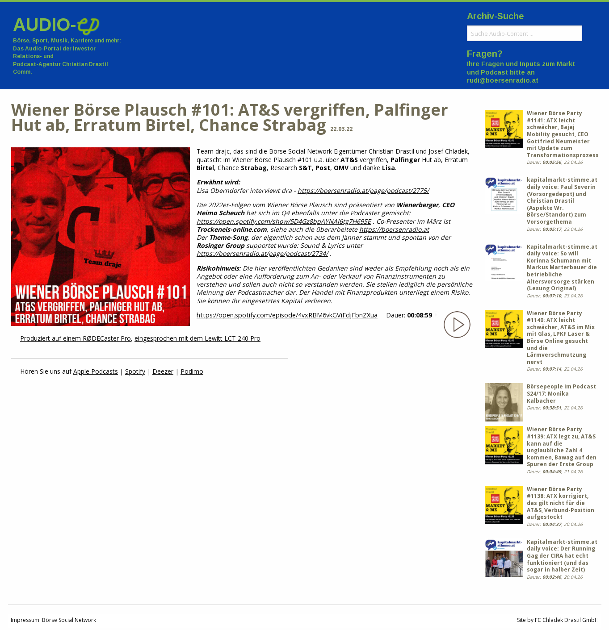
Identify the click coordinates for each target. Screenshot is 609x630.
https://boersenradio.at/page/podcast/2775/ (363, 190)
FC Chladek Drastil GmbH (567, 620)
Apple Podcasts (95, 371)
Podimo (192, 371)
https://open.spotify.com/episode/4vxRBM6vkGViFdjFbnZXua (287, 315)
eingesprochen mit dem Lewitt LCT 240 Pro (197, 338)
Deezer (162, 371)
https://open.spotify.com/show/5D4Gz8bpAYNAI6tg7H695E (284, 221)
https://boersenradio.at (394, 229)
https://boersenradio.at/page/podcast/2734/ (262, 253)
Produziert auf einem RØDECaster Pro (75, 338)
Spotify (135, 371)
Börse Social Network (69, 620)
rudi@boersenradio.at (502, 80)
